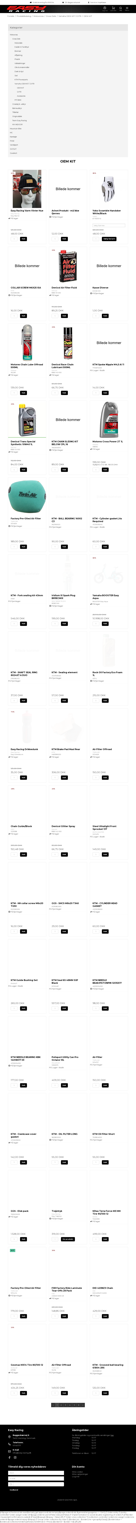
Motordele (18, 43)
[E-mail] (36, 1478)
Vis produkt (68, 1239)
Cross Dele (16, 39)
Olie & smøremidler (22, 67)
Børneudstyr (17, 108)
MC (11, 133)
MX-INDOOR (17, 124)
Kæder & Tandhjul (22, 47)
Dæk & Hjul (19, 71)
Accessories (21, 96)
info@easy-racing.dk (22, 1453)
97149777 (17, 1445)
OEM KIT (20, 88)
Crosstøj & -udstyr (19, 104)
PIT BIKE (18, 100)
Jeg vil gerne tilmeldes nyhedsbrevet (33, 1484)
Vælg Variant (109, 239)
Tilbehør (15, 112)
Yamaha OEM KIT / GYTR (24, 84)
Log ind (75, 1476)
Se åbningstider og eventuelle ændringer (93, 1435)
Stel (16, 76)
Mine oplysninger (80, 1474)
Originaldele (17, 116)
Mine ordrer (77, 1472)
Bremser (18, 51)
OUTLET (13, 149)
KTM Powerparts (21, 80)
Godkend (14, 1490)
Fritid (12, 141)
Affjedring (18, 55)
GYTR (19, 92)
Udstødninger (20, 63)
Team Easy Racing (19, 120)
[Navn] (36, 1472)
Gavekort (13, 153)
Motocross (14, 35)
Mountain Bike (15, 129)
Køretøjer (13, 137)
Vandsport (14, 145)
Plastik (17, 59)
